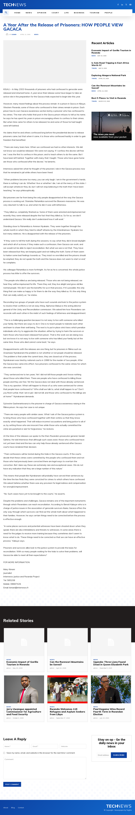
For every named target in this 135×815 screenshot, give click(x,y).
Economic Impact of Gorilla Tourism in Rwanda (111, 51)
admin (14, 34)
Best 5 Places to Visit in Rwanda (108, 98)
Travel (94, 68)
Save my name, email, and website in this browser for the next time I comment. (41, 753)
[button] (6, 12)
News (36, 34)
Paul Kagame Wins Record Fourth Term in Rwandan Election (108, 712)
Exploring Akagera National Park (108, 75)
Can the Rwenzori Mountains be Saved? (108, 86)
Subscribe (119, 754)
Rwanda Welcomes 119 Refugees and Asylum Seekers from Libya (67, 712)
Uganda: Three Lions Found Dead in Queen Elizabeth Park (110, 663)
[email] (103, 754)
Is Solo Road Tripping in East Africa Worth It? (110, 63)
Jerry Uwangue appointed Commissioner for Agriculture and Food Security (23, 712)
